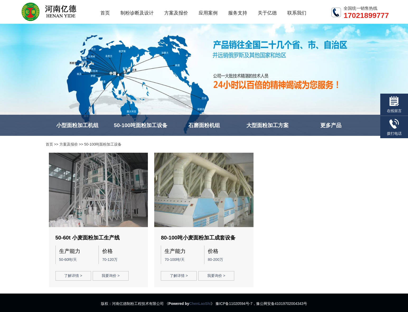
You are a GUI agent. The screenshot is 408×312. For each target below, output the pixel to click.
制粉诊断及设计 (137, 13)
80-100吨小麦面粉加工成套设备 (198, 238)
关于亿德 (267, 13)
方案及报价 (176, 13)
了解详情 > (73, 275)
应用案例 (208, 13)
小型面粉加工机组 (77, 125)
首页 (105, 13)
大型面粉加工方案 (267, 125)
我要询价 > (111, 275)
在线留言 (394, 104)
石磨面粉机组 (204, 125)
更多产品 (330, 125)
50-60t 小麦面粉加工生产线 (87, 238)
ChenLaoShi (200, 303)
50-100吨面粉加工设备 (140, 125)
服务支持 (237, 13)
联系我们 (296, 13)
